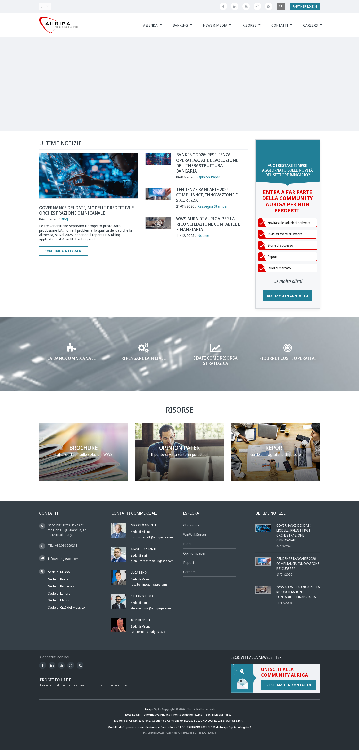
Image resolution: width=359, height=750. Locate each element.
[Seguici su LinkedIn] (234, 6)
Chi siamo (191, 525)
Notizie (203, 235)
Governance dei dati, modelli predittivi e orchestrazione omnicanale (86, 210)
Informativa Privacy (157, 714)
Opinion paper (194, 553)
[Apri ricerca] (281, 6)
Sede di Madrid (59, 600)
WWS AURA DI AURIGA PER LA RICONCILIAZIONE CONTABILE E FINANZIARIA (208, 224)
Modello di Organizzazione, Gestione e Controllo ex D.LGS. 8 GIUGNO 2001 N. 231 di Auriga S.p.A (178, 720)
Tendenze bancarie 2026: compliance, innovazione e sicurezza (207, 194)
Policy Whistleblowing (187, 714)
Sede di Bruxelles (61, 586)
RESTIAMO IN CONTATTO (287, 295)
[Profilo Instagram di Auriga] (257, 6)
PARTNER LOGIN (305, 6)
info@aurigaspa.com (63, 558)
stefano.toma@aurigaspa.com (151, 608)
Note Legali (132, 714)
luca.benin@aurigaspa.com (149, 585)
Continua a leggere (63, 251)
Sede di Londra (59, 593)
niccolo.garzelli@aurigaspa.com (152, 537)
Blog (64, 219)
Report (188, 562)
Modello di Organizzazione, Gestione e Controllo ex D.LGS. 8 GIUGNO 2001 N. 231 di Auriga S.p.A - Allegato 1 (179, 727)
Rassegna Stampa (212, 206)
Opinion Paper (208, 177)
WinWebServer (194, 534)
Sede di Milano (59, 572)
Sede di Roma (58, 579)
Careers (189, 572)
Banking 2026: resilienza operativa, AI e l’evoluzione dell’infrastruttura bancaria (207, 163)
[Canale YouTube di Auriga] (246, 6)
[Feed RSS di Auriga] (268, 6)
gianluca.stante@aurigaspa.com (152, 561)
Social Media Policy (218, 714)
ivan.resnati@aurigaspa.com (149, 632)
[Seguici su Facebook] (223, 6)
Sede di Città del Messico (66, 607)
